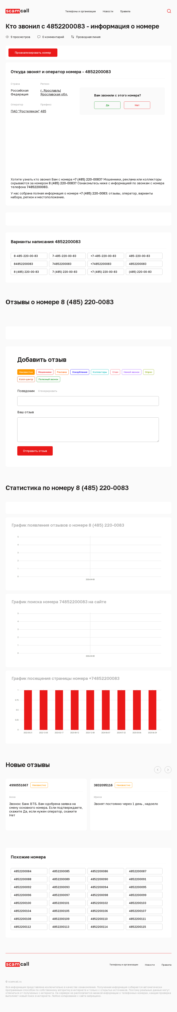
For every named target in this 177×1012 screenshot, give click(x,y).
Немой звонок (131, 372)
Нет (137, 105)
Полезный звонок (48, 379)
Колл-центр (26, 379)
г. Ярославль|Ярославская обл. (54, 92)
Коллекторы (100, 372)
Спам (115, 372)
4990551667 (18, 785)
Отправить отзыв (35, 451)
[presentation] (83, 453)
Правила (125, 11)
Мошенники (45, 372)
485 (43, 111)
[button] (157, 770)
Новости (108, 11)
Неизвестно (26, 372)
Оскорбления (79, 372)
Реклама (62, 372)
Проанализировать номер (33, 52)
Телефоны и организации (80, 11)
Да (107, 105)
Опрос (148, 372)
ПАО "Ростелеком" (25, 111)
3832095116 (103, 785)
